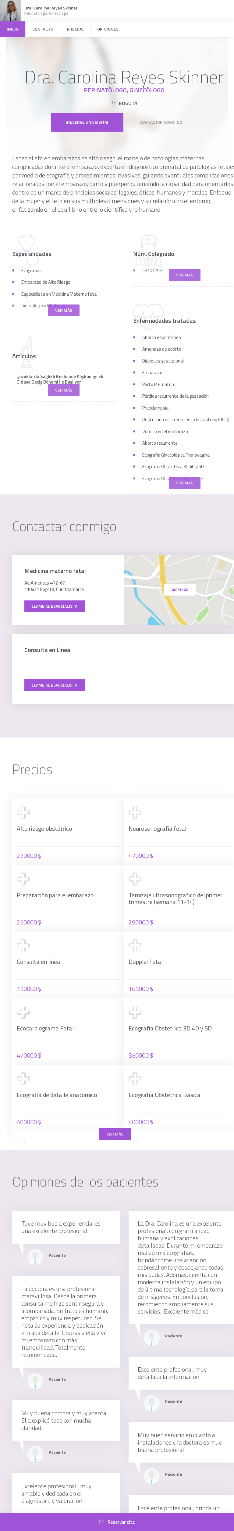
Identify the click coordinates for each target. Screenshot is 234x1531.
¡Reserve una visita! (87, 121)
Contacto (42, 29)
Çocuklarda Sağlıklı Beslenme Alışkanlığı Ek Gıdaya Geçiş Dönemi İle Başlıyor (59, 379)
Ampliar (180, 589)
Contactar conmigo (161, 121)
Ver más (114, 1134)
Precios (75, 29)
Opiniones (108, 29)
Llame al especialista (54, 606)
